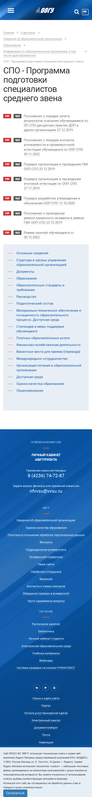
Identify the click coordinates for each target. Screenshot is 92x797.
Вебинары (46, 660)
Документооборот (46, 727)
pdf (7, 116)
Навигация (46, 742)
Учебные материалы (46, 653)
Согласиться (15, 793)
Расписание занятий (46, 624)
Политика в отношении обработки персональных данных (46, 535)
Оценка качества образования (40, 384)
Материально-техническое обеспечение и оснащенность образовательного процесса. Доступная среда (48, 315)
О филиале (28, 32)
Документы (25, 272)
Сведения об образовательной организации (32, 38)
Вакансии (46, 579)
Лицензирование (29, 391)
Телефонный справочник (46, 557)
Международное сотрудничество (42, 359)
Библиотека (46, 631)
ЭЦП (17, 116)
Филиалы (46, 542)
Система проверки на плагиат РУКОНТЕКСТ (46, 667)
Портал (46, 705)
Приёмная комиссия (46, 442)
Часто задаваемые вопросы (46, 601)
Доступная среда (29, 377)
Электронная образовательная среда (46, 646)
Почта (46, 735)
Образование (12, 45)
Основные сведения (32, 253)
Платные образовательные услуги (43, 338)
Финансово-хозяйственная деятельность (48, 345)
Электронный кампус (46, 720)
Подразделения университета (46, 549)
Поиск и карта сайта (46, 698)
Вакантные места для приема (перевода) (48, 352)
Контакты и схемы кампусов (46, 586)
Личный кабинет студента (46, 638)
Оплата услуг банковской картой (46, 713)
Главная (8, 32)
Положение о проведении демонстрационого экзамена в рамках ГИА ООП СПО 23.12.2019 (54, 218)
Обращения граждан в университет (46, 593)
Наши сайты (46, 564)
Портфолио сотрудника (46, 571)
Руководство (26, 297)
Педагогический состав (34, 303)
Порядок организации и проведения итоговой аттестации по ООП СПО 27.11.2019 (52, 183)
